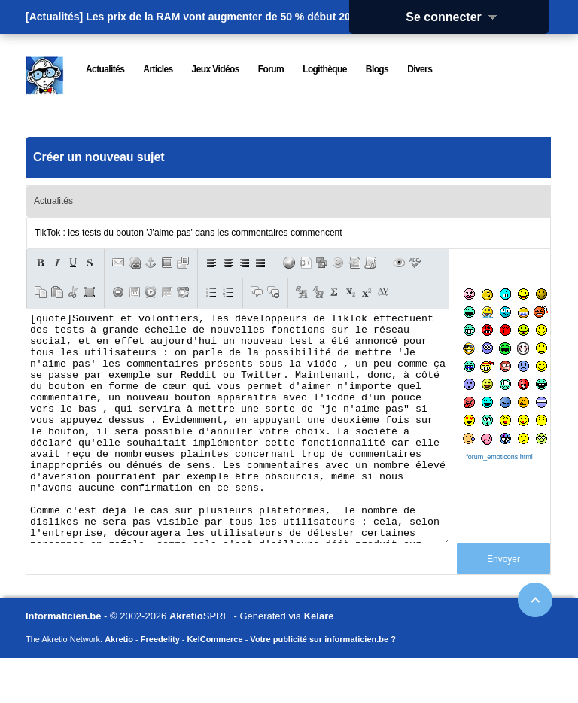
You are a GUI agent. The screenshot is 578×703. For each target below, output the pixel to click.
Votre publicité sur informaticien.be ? (323, 684)
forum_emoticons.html (499, 457)
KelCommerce (215, 684)
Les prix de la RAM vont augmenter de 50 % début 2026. (225, 17)
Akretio (186, 661)
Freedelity (160, 684)
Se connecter (456, 17)
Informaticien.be (63, 661)
